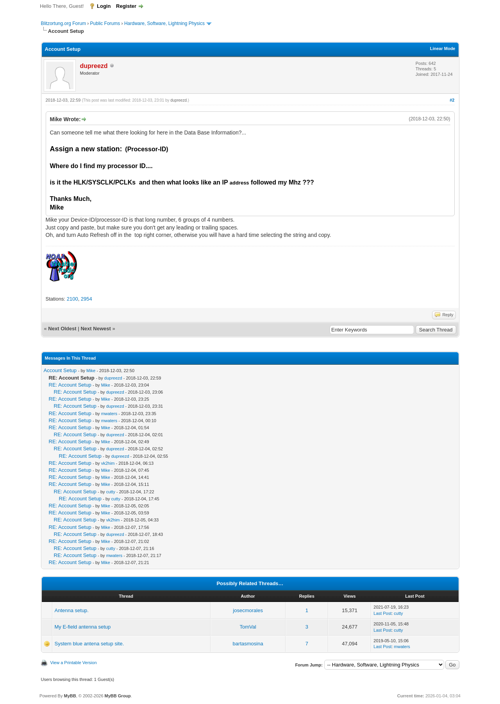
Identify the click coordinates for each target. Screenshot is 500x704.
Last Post (382, 613)
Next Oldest (62, 328)
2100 (72, 299)
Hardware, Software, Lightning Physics (164, 23)
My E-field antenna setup (83, 627)
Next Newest (95, 328)
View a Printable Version (73, 662)
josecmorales (248, 610)
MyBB (70, 695)
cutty (110, 491)
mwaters (109, 413)
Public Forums (105, 23)
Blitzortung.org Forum (63, 23)
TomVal (247, 627)
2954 (86, 299)
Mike (90, 370)
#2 (452, 100)
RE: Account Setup (70, 385)
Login (104, 6)
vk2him (108, 463)
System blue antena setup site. (89, 644)
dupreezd (178, 100)
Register (126, 6)
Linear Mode (442, 48)
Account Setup (60, 370)
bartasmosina (248, 644)
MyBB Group (118, 695)
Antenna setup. (72, 610)
